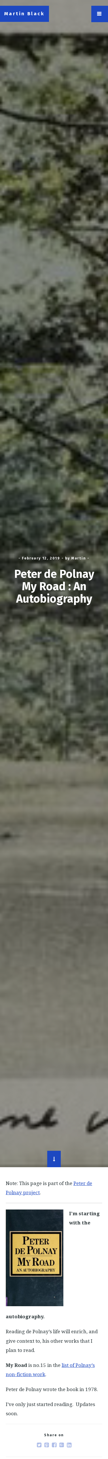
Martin (78, 558)
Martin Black (24, 14)
